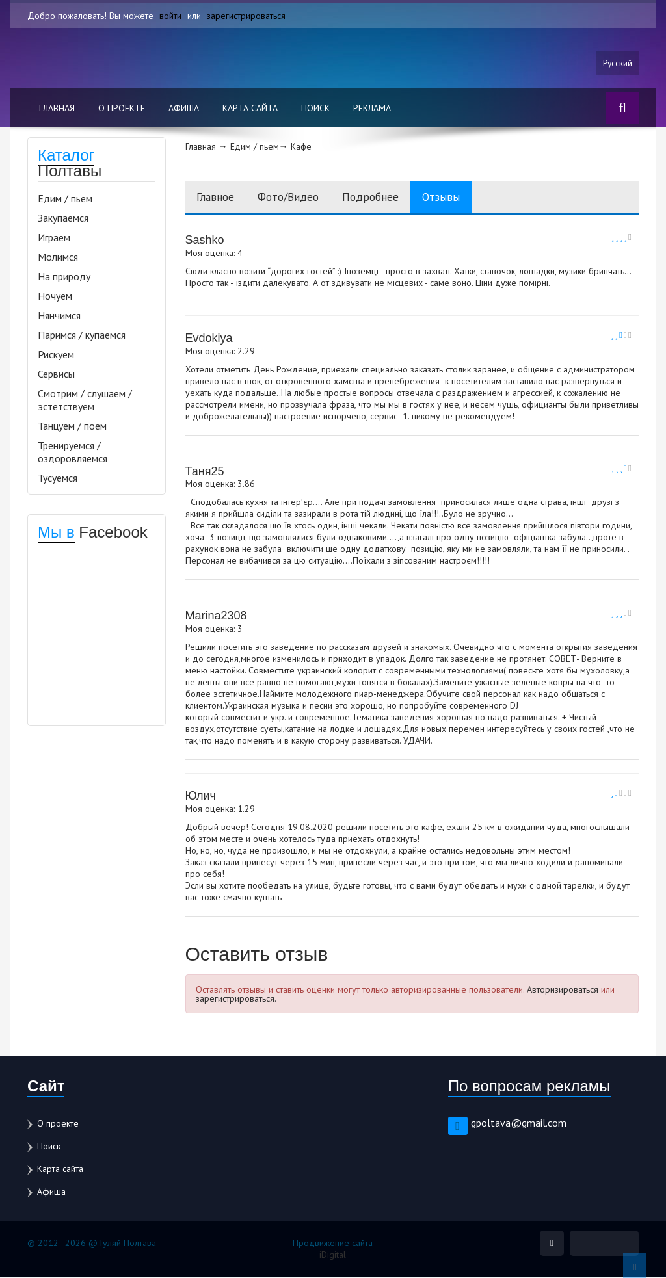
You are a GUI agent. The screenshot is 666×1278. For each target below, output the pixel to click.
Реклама (372, 108)
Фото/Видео (296, 197)
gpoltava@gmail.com (518, 1123)
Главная (57, 108)
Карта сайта (250, 108)
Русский (617, 63)
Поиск (315, 108)
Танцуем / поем (72, 426)
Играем (54, 237)
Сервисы (56, 374)
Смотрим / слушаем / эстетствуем (85, 400)
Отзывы (459, 197)
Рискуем (56, 354)
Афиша (183, 108)
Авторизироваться (562, 991)
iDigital (332, 1256)
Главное (217, 197)
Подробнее (384, 197)
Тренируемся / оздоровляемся (72, 452)
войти (170, 15)
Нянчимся (59, 315)
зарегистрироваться (246, 15)
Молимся (58, 257)
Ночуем (55, 296)
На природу (64, 276)
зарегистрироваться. (236, 1000)
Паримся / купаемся (82, 335)
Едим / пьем (65, 198)
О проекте (121, 108)
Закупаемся (63, 218)
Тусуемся (57, 478)
